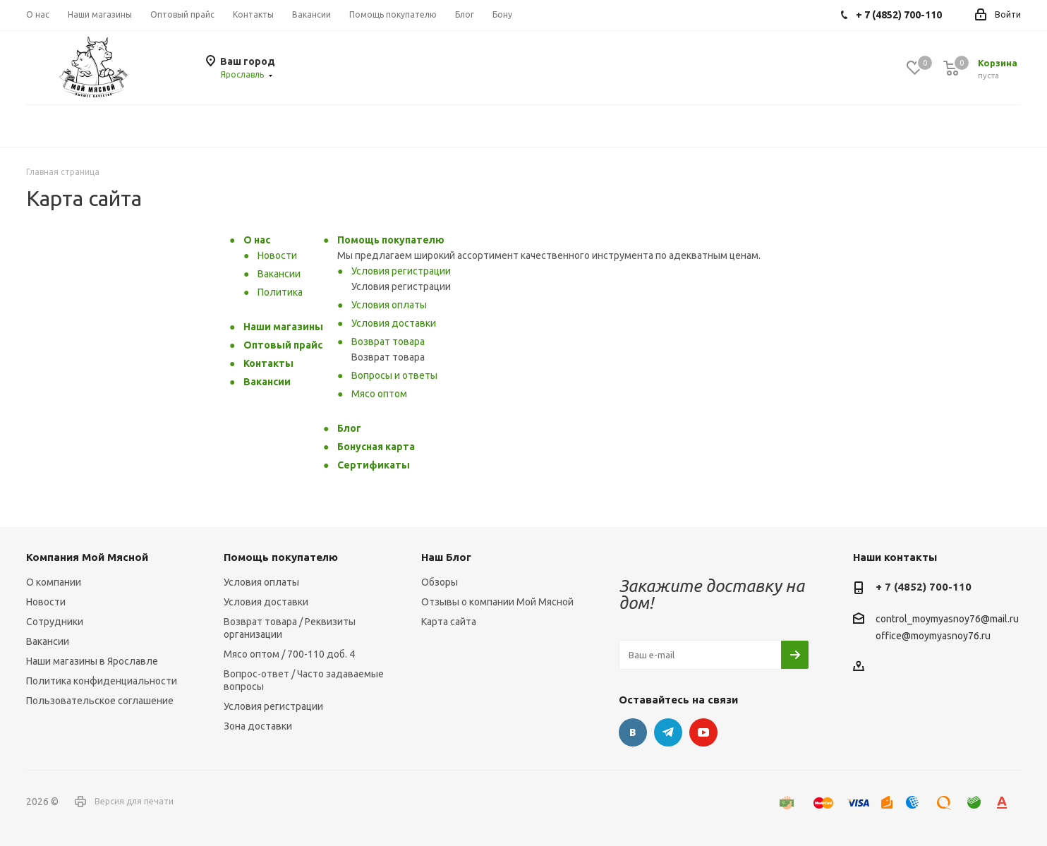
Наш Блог (446, 557)
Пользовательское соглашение (100, 700)
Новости (277, 255)
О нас (256, 240)
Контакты (268, 363)
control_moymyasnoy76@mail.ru (947, 619)
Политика (280, 292)
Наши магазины (283, 326)
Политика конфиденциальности (101, 681)
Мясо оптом (379, 393)
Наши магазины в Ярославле (92, 661)
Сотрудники (54, 621)
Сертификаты (373, 465)
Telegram (668, 732)
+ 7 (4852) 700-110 (924, 587)
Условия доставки (393, 323)
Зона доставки (258, 726)
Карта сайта (448, 621)
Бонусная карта (376, 446)
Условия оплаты (389, 304)
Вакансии (279, 273)
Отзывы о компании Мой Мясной (497, 602)
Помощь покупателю (390, 240)
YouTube (703, 732)
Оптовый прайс (282, 345)
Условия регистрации (401, 271)
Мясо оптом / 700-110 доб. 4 (289, 654)
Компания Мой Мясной (87, 557)
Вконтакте (633, 732)
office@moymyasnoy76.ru (933, 635)
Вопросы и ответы (394, 375)
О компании (53, 582)
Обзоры (439, 582)
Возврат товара (388, 341)
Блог (349, 428)
